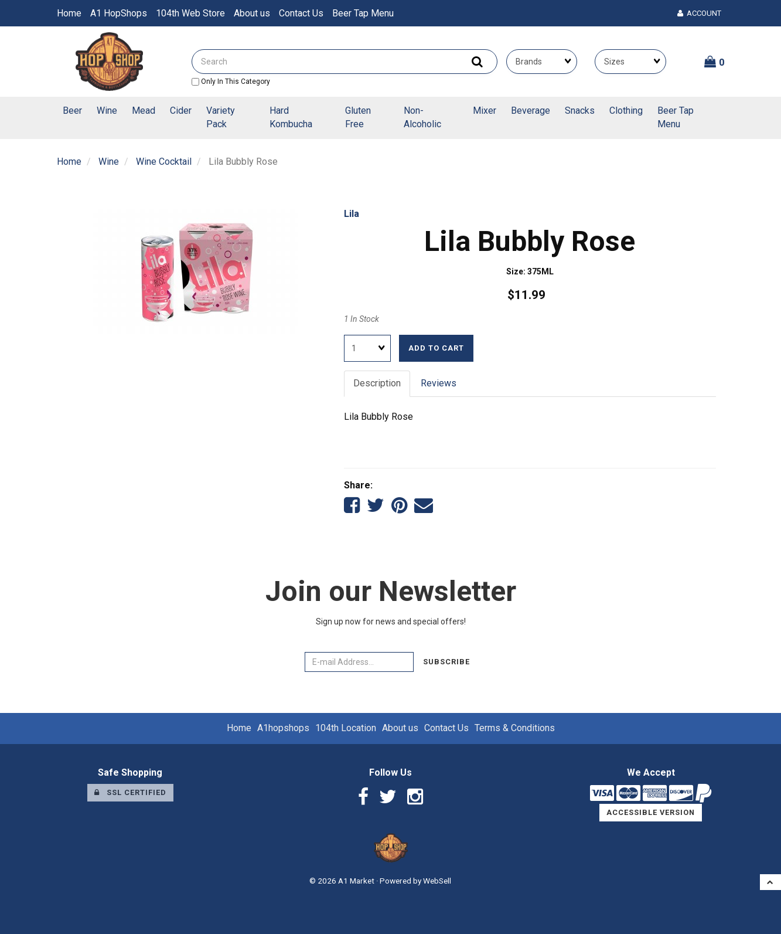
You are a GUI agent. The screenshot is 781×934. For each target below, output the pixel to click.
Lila (351, 213)
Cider (181, 110)
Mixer (484, 110)
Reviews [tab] (438, 383)
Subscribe (446, 661)
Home (69, 13)
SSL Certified (130, 792)
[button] (714, 62)
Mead (143, 110)
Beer (72, 110)
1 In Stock (361, 319)
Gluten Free (358, 117)
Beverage (530, 110)
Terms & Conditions (515, 727)
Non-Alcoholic (422, 117)
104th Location (345, 727)
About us (252, 13)
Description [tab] (377, 383)
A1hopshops (283, 727)
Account (699, 13)
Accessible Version (650, 812)
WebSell (437, 880)
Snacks (580, 110)
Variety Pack (220, 117)
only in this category (231, 81)
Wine (107, 110)
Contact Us (301, 13)
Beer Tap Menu (363, 13)
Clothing (626, 110)
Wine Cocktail (164, 161)
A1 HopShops (118, 13)
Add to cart (436, 348)
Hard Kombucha (291, 117)
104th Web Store (190, 13)
